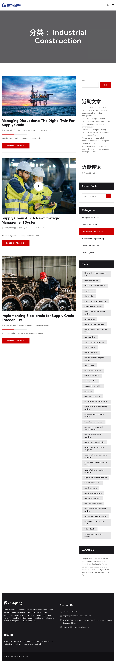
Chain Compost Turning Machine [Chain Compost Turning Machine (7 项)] (95, 301)
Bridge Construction (28, 227)
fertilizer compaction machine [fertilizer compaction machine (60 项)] (94, 342)
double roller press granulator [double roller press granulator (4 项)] (94, 324)
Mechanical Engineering (93, 238)
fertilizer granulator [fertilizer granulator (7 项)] (90, 353)
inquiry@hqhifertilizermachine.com (77, 616)
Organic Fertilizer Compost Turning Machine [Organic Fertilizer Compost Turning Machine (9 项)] (96, 463)
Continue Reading (15, 146)
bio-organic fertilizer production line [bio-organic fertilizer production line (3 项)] (95, 274)
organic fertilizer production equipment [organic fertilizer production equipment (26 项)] (94, 471)
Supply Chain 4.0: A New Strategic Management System (30, 220)
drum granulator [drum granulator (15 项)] (89, 337)
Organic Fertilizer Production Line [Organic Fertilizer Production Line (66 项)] (95, 478)
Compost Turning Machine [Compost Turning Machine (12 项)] (93, 306)
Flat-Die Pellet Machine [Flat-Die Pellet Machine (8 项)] (91, 376)
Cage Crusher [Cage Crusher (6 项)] (89, 291)
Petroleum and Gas (44, 130)
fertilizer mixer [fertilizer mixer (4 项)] (89, 365)
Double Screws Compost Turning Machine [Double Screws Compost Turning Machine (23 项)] (95, 331)
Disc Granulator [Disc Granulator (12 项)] (89, 319)
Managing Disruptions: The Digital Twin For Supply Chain (38, 123)
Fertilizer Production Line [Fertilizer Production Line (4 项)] (92, 370)
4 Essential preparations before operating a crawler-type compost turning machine (95, 141)
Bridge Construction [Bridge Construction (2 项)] (91, 280)
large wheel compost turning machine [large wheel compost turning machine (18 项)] (94, 415)
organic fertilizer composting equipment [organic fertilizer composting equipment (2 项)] (94, 448)
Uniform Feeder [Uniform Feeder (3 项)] (89, 529)
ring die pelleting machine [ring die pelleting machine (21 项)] (93, 493)
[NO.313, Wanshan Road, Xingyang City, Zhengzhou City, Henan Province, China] (61, 620)
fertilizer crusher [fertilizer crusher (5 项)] (90, 347)
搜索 (83, 80)
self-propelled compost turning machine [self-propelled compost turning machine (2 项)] (95, 510)
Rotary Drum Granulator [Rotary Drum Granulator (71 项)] (92, 498)
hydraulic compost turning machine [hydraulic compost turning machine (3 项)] (96, 401)
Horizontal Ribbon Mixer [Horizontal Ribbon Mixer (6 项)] (92, 396)
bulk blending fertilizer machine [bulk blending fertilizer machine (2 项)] (94, 286)
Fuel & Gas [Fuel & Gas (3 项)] (88, 391)
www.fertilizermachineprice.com (76, 627)
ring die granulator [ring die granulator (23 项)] (90, 488)
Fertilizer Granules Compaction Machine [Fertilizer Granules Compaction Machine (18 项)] (94, 359)
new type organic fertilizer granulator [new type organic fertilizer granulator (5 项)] (93, 436)
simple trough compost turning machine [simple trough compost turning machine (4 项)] (94, 522)
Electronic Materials (91, 224)
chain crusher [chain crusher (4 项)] (89, 296)
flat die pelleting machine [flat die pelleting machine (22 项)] (92, 386)
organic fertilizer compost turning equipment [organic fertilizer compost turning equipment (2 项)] (95, 456)
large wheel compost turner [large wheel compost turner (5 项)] (93, 422)
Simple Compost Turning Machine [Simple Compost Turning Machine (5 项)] (95, 516)
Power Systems (43, 325)
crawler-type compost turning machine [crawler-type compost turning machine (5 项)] (94, 313)
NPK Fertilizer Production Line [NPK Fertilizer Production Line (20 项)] (94, 442)
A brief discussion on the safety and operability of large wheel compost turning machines (95, 149)
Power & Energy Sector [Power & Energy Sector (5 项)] (92, 483)
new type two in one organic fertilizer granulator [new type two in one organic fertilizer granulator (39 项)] (93, 428)
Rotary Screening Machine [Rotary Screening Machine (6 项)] (93, 503)
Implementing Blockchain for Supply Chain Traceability (38, 317)
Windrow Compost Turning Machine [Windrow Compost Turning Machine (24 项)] (93, 535)
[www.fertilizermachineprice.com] (61, 627)
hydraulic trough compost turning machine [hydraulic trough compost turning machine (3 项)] (95, 408)
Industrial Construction (29, 130)
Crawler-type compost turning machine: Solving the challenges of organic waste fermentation (95, 132)
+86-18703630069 (70, 612)
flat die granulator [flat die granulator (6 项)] (90, 381)
